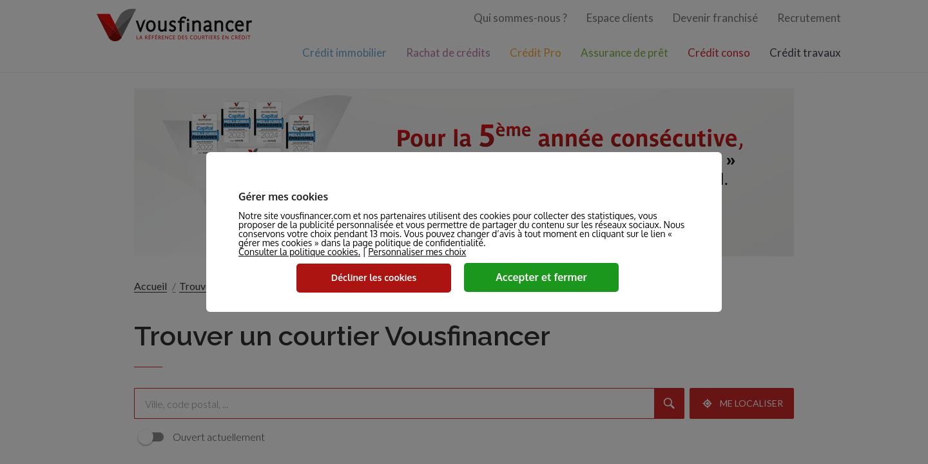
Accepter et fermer (541, 277)
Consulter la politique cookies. (299, 251)
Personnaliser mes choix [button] (417, 251)
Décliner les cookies (373, 277)
